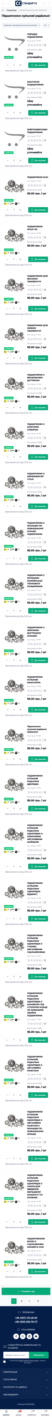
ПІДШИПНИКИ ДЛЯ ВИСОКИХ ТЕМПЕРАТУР (37, 279)
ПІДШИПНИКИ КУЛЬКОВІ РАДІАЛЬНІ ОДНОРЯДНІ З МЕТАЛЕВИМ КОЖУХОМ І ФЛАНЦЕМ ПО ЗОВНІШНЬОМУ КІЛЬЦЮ (35, 1123)
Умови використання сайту (28, 1361)
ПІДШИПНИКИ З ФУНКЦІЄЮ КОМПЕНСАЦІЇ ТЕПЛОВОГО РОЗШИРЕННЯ (35, 581)
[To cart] (38, 65)
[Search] (8, 3)
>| (38, 1301)
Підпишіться (38, 1355)
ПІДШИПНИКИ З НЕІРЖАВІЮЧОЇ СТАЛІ (35, 476)
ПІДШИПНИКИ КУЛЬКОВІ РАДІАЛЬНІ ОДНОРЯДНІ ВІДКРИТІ (35, 889)
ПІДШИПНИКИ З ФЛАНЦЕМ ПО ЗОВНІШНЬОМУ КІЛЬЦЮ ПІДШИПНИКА (35, 528)
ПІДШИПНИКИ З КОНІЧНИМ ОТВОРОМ (35, 427)
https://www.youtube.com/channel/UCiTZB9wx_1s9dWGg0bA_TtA (36, 1336)
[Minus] (7, 65)
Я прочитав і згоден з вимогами (28, 1362)
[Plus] (20, 65)
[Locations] (44, 3)
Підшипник (12, 10)
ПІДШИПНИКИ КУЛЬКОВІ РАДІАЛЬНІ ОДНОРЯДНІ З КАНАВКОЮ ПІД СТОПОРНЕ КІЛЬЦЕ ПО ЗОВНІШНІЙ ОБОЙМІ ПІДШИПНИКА (37, 1004)
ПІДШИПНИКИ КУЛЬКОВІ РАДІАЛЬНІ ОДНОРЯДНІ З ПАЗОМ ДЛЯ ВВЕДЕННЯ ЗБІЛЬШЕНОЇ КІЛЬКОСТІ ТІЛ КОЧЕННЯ (35, 1186)
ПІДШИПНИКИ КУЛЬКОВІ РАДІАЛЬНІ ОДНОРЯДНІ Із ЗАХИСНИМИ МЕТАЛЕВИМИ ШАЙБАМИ (35, 833)
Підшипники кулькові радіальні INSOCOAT (37, 729)
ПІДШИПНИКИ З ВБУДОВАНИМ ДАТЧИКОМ (35, 378)
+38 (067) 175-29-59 (26, 1318)
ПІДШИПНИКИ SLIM (37, 177)
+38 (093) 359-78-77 (26, 1321)
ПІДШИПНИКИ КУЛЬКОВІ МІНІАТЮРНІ (35, 680)
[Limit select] (46, 25)
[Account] (49, 3)
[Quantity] (14, 65)
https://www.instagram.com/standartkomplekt (23, 1336)
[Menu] (3, 3)
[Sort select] (21, 25)
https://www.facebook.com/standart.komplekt (16, 1336)
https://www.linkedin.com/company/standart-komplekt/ (29, 1336)
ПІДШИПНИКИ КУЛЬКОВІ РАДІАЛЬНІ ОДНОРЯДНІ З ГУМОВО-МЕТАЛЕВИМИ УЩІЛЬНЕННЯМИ (36, 943)
